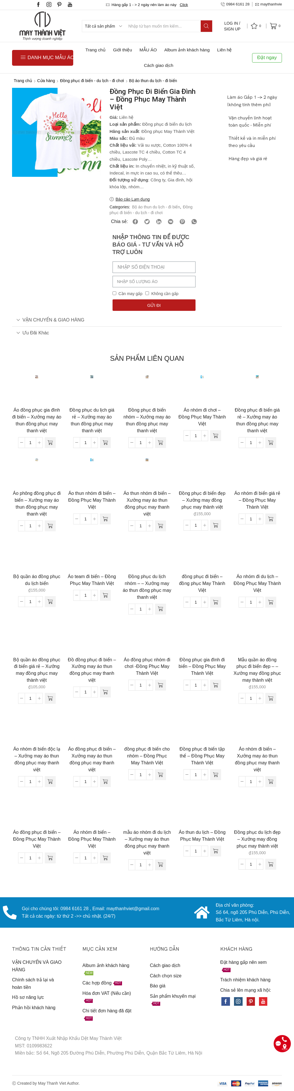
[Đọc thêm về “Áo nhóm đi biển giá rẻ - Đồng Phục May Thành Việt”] (270, 518)
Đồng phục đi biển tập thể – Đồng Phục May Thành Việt (202, 756)
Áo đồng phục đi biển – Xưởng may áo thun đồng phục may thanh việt (92, 759)
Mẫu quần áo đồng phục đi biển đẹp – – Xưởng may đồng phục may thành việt (257, 670)
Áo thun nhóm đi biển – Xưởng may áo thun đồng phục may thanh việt (147, 503)
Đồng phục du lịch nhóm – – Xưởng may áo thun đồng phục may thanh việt (147, 587)
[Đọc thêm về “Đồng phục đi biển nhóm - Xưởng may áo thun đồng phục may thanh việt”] (160, 442)
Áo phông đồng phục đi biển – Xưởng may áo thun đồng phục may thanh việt (37, 503)
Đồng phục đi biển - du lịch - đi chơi (92, 80)
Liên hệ (224, 49)
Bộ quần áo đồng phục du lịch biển (36, 580)
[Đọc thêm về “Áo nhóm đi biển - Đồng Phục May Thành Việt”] (105, 857)
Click (184, 5)
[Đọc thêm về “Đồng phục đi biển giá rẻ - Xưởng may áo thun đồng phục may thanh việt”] (270, 442)
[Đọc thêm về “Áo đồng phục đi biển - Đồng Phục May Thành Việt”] (50, 857)
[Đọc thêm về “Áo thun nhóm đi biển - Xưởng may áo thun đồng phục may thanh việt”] (160, 525)
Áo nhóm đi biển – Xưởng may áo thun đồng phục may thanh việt (257, 759)
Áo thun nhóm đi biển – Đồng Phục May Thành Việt (91, 500)
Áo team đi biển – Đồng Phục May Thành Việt (92, 580)
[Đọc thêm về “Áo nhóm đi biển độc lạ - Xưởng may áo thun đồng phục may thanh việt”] (50, 781)
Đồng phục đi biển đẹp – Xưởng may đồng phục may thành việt (202, 500)
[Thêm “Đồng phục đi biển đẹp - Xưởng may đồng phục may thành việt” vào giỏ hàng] (215, 525)
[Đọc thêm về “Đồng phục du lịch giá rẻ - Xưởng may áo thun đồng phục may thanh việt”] (105, 442)
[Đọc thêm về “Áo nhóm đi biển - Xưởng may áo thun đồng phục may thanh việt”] (270, 781)
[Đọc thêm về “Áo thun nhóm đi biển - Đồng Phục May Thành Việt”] (105, 518)
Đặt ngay (267, 57)
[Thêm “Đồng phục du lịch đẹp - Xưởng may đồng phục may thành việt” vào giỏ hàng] (270, 864)
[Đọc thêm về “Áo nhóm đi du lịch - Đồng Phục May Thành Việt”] (270, 602)
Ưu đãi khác (32, 332)
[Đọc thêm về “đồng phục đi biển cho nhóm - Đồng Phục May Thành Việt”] (160, 774)
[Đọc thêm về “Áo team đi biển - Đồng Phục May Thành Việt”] (105, 595)
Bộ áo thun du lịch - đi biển (153, 80)
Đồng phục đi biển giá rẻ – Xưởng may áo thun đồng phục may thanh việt (257, 420)
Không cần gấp (165, 293)
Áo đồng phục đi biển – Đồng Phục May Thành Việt (37, 839)
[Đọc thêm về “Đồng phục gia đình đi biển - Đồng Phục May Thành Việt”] (215, 685)
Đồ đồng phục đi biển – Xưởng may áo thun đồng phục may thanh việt (92, 670)
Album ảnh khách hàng (187, 49)
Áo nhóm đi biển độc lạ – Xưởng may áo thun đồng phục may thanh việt (36, 759)
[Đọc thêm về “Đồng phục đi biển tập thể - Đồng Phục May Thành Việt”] (215, 774)
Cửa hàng (46, 80)
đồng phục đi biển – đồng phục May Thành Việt (202, 583)
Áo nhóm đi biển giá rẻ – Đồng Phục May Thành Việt (257, 500)
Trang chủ (96, 49)
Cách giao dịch (158, 65)
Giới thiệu (122, 49)
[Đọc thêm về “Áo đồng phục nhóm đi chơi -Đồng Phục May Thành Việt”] (160, 685)
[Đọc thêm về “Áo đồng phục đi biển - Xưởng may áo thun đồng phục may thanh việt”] (105, 781)
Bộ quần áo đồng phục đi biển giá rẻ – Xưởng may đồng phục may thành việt (36, 670)
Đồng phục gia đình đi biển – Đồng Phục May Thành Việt (202, 666)
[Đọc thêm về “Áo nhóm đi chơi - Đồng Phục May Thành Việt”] (215, 435)
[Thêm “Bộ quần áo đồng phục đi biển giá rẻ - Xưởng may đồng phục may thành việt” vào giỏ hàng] (50, 698)
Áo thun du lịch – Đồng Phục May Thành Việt (202, 836)
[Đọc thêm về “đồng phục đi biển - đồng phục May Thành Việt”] (215, 602)
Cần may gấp (130, 293)
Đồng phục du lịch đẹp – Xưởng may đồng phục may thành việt (257, 839)
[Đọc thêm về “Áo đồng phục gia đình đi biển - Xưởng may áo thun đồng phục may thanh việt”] (50, 442)
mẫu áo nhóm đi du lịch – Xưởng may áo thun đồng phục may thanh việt (147, 842)
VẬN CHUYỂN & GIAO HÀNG (50, 319)
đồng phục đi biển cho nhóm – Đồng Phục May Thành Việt (147, 756)
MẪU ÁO (148, 49)
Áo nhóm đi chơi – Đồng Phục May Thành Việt (202, 417)
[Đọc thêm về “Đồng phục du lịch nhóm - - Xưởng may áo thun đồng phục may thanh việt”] (160, 609)
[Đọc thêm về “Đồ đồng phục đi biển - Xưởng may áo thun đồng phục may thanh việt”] (105, 692)
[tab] (147, 320)
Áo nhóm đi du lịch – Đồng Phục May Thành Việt (257, 583)
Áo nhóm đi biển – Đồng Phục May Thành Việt (91, 839)
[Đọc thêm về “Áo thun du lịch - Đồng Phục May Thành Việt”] (215, 851)
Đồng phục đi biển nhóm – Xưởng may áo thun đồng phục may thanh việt (147, 420)
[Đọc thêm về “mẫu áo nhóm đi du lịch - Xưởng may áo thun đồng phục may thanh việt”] (160, 864)
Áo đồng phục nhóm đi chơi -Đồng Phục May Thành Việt (147, 666)
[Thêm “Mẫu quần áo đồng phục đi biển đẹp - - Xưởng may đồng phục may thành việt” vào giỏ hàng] (270, 698)
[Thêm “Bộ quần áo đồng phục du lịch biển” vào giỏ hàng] (50, 601)
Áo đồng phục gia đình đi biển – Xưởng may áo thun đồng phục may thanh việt (36, 420)
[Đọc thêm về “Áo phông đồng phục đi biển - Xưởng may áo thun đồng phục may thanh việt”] (50, 525)
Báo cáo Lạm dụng (133, 199)
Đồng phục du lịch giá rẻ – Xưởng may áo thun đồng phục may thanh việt (91, 420)
